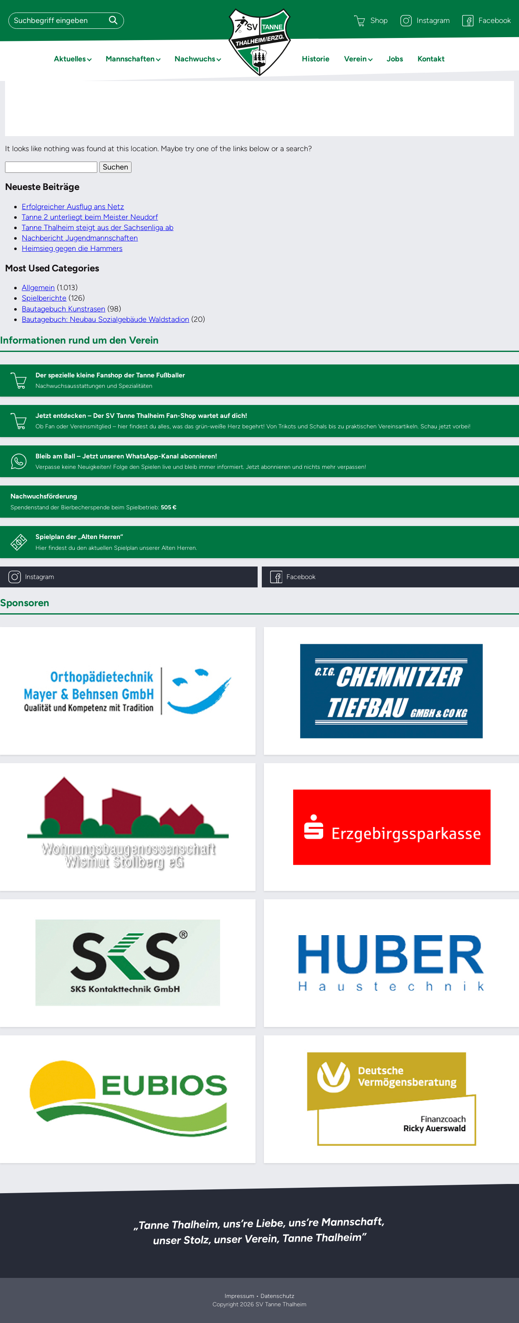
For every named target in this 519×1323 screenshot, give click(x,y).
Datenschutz (277, 1296)
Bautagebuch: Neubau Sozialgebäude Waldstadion (105, 319)
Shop (371, 20)
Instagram (425, 20)
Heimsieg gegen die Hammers (72, 248)
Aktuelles (70, 58)
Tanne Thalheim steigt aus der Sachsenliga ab (97, 227)
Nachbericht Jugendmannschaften (80, 238)
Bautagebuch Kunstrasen (63, 309)
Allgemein (38, 287)
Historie (315, 58)
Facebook (486, 20)
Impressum (239, 1296)
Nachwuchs (195, 58)
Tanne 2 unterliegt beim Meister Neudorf (90, 217)
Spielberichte (44, 298)
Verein (355, 58)
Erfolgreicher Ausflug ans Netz (73, 206)
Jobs (395, 58)
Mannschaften (130, 58)
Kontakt (431, 58)
